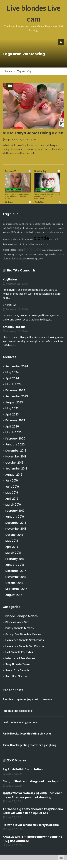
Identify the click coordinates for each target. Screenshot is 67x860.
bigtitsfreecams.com (27, 254)
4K (24, 244)
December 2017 (15, 571)
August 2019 (13, 475)
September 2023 (16, 396)
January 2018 (14, 565)
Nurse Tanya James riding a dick (33, 133)
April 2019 (11, 499)
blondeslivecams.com (15, 258)
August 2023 (14, 402)
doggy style (54, 239)
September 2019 (16, 468)
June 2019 (12, 487)
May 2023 (12, 408)
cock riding (13, 227)
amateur (7, 232)
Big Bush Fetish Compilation (23, 769)
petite (21, 239)
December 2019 (15, 450)
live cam (60, 254)
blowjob (61, 228)
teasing (38, 232)
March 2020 (13, 432)
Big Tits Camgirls (21, 270)
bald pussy (39, 228)
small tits (28, 224)
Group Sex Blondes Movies (23, 634)
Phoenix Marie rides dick (18, 710)
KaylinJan (10, 279)
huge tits (48, 228)
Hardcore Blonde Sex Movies (24, 640)
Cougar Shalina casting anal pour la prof (32, 781)
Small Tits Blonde (17, 670)
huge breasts (48, 250)
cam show (7, 254)
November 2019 (15, 456)
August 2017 (13, 595)
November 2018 (15, 529)
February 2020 (15, 438)
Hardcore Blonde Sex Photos (24, 646)
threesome (35, 244)
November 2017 (15, 577)
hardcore (32, 249)
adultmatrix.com (27, 228)
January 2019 (14, 517)
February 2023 (15, 420)
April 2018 (11, 547)
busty (48, 223)
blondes (30, 258)
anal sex (59, 232)
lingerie (6, 239)
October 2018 (14, 535)
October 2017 (14, 583)
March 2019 (13, 504)
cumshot (58, 250)
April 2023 (12, 414)
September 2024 (16, 366)
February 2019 (14, 511)
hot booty (41, 254)
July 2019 (11, 480)
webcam (18, 223)
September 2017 (16, 589)
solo (28, 244)
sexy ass (29, 239)
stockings (56, 224)
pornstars (39, 223)
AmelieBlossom (14, 327)
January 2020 (15, 444)
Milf (13, 232)
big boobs (39, 258)
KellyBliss (9, 305)
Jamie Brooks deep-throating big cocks (27, 733)
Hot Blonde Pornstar (19, 652)
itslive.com (7, 244)
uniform (18, 232)
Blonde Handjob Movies (21, 616)
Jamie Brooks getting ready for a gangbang (29, 745)
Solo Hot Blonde (16, 676)
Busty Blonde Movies (19, 628)
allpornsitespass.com (13, 249)
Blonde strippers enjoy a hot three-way (27, 699)
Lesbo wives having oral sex (20, 722)
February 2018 (14, 559)
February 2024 (15, 390)
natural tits (17, 244)
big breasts (8, 224)
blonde (41, 238)
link (64, 804)
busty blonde (28, 232)
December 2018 (15, 523)
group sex (45, 244)
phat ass (14, 239)
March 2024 (13, 384)
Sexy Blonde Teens (18, 664)
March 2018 (13, 553)
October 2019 (14, 462)
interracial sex (48, 232)
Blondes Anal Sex (17, 622)
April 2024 (12, 378)
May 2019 (11, 492)
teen (55, 228)
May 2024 (12, 372)
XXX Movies (16, 760)
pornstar (51, 254)
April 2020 (12, 426)
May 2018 (11, 541)
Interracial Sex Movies (20, 658)
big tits (15, 254)
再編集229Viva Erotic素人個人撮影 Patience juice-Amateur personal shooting (32, 795)
